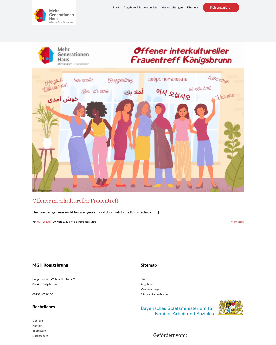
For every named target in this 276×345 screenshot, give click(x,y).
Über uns (37, 320)
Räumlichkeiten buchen (155, 294)
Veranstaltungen (151, 289)
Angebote (147, 284)
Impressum (39, 330)
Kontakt (37, 325)
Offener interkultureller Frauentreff (75, 200)
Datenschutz (40, 335)
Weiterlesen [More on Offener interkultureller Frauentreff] (237, 221)
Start (144, 279)
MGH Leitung (44, 221)
